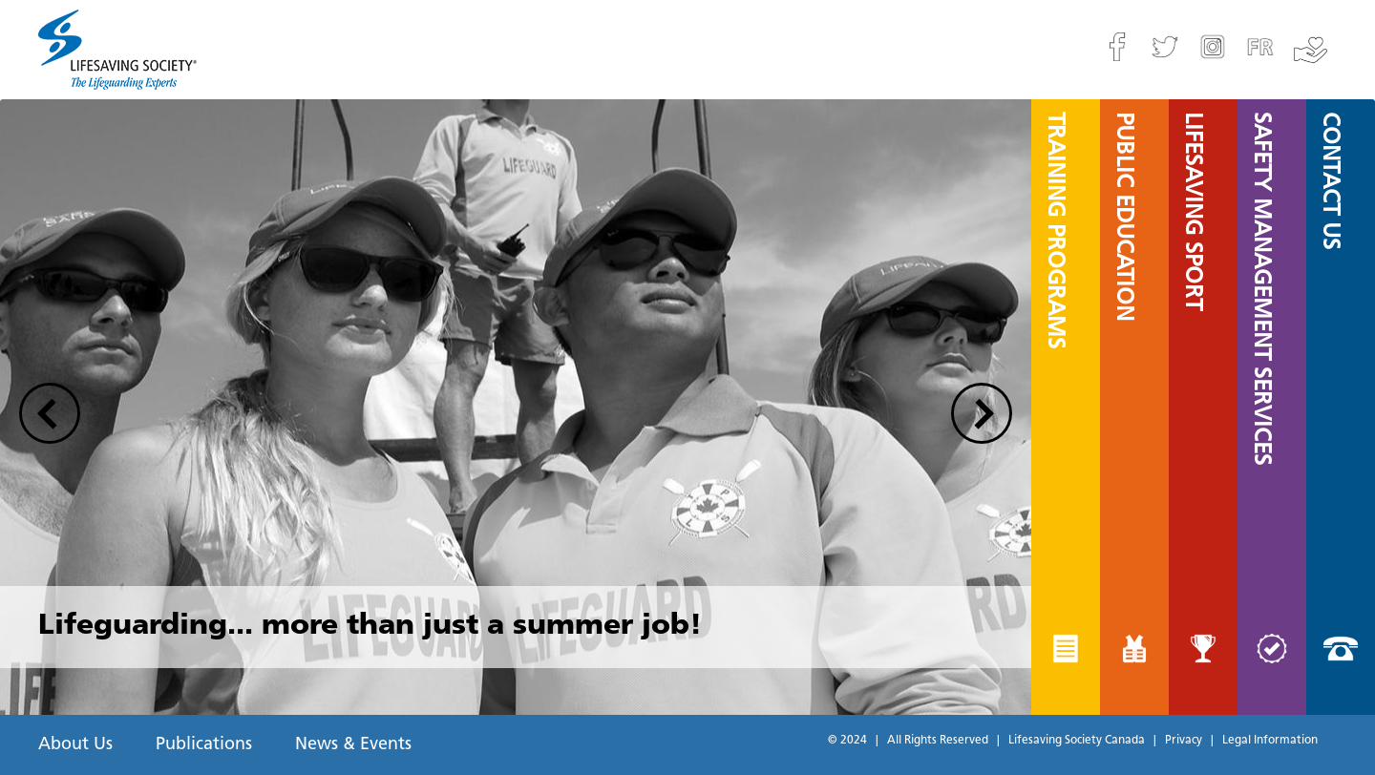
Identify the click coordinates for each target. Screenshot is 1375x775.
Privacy (1183, 740)
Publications (204, 745)
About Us (75, 745)
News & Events (353, 745)
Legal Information (1270, 740)
